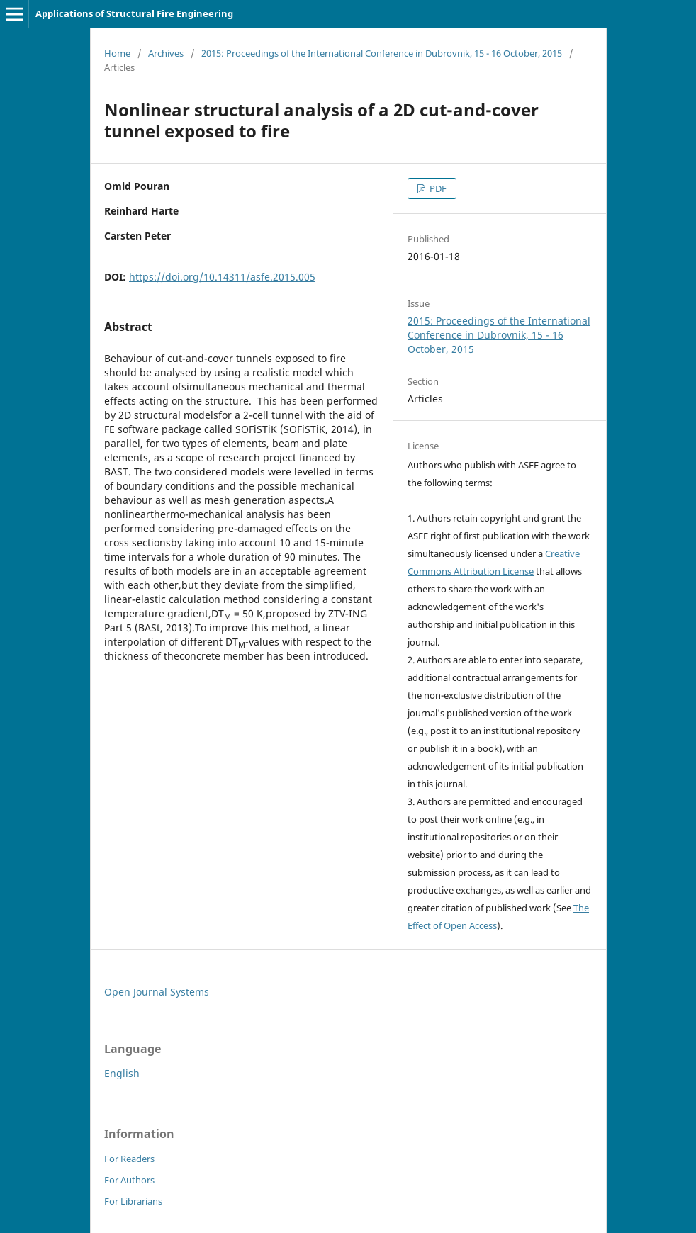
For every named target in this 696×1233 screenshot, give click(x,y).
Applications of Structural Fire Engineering (134, 13)
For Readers (129, 1158)
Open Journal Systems (156, 991)
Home (117, 53)
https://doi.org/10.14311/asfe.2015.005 (222, 276)
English (122, 1073)
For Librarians (133, 1201)
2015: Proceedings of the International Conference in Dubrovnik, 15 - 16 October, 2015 (381, 53)
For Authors (129, 1179)
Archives (166, 53)
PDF (437, 188)
